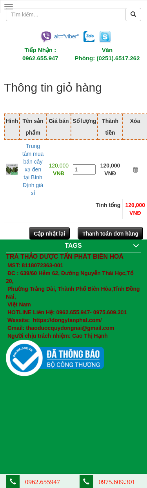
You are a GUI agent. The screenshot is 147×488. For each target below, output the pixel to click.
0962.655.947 (40, 58)
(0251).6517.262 (118, 58)
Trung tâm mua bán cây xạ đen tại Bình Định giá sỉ (33, 169)
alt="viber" (59, 36)
